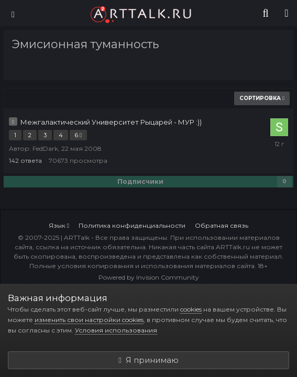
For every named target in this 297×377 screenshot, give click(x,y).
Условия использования (116, 330)
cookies (191, 309)
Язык (59, 225)
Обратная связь (221, 225)
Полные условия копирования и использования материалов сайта (142, 266)
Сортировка (261, 98)
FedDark (45, 148)
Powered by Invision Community (148, 277)
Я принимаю (148, 360)
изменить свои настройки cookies (89, 320)
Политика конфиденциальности (132, 225)
